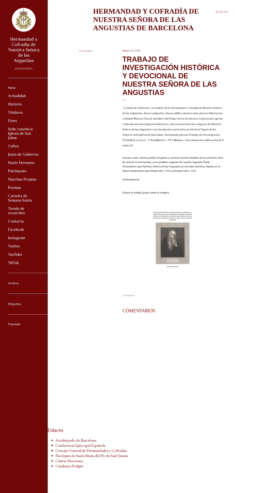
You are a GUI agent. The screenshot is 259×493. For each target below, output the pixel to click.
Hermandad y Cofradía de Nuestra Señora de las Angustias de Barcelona (146, 19)
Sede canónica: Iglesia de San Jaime (20, 133)
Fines (12, 121)
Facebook (16, 229)
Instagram (16, 238)
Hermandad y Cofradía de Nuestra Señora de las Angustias (24, 49)
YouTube (15, 254)
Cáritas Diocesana (69, 460)
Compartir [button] (86, 51)
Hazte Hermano (21, 162)
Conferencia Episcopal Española (80, 445)
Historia (15, 104)
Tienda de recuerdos (16, 210)
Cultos (13, 146)
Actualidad (17, 96)
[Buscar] (221, 12)
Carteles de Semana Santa (20, 198)
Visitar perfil (24, 68)
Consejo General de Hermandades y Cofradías (91, 450)
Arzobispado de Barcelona (75, 440)
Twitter (14, 246)
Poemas (14, 187)
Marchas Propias (22, 179)
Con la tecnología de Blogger (153, 480)
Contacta (16, 221)
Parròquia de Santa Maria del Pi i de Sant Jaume (91, 455)
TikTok (13, 263)
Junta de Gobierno (23, 154)
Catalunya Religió (69, 465)
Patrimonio (17, 171)
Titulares (15, 112)
